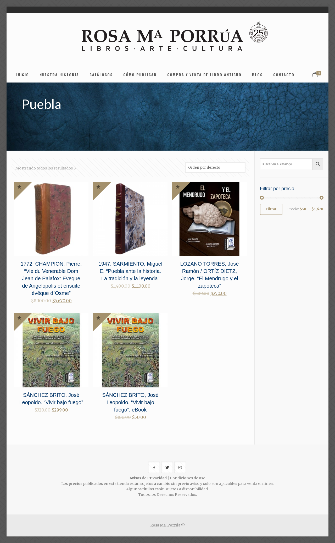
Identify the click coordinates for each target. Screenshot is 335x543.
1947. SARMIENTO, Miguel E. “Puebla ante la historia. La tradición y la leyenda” (130, 271)
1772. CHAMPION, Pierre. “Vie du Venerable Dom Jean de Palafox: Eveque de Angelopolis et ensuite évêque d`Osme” (51, 278)
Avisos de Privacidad (148, 478)
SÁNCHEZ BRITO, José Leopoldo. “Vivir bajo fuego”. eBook (130, 402)
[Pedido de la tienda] (215, 167)
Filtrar (271, 209)
